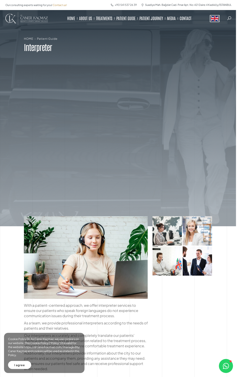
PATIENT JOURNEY (151, 18)
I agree (19, 365)
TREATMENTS (104, 18)
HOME (71, 18)
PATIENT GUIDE (125, 18)
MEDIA (171, 18)
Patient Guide (47, 38)
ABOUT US (85, 18)
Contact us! (60, 5)
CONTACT (185, 18)
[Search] (229, 18)
